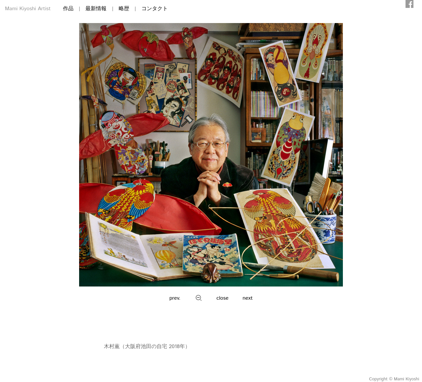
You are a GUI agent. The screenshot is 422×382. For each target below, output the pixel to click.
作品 (68, 9)
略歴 (124, 9)
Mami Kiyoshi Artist (28, 9)
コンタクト (154, 9)
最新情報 (95, 9)
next (248, 298)
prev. (175, 298)
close (223, 298)
